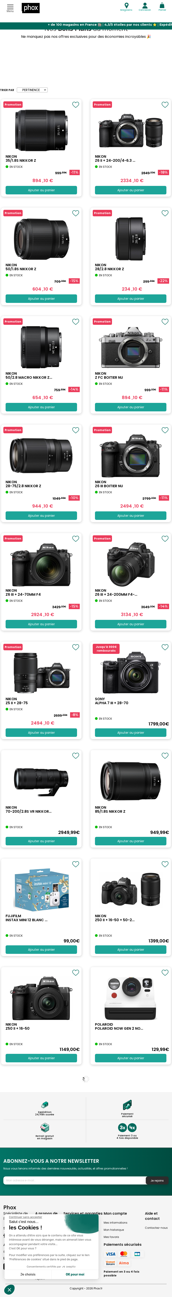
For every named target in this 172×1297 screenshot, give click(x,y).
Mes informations (115, 1223)
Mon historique (114, 1230)
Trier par (7, 90)
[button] (9, 1289)
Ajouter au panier (41, 190)
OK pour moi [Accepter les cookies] (75, 1274)
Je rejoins (157, 1180)
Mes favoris (111, 1237)
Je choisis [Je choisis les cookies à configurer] (28, 1274)
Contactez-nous (156, 1228)
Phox (9, 1207)
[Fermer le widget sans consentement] (25, 1217)
